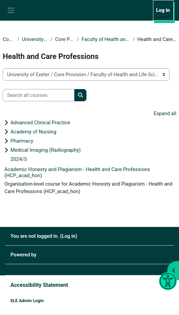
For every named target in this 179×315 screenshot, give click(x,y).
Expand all (165, 113)
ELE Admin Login (27, 300)
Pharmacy (21, 141)
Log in (163, 10)
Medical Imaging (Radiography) (45, 150)
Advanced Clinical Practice (40, 123)
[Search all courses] (39, 95)
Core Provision (64, 39)
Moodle (46, 255)
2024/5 (18, 159)
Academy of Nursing (33, 132)
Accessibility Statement (39, 285)
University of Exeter (35, 39)
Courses (9, 39)
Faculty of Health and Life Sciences (106, 39)
